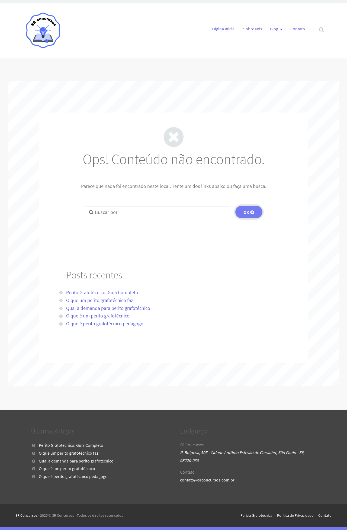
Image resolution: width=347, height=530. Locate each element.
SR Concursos (26, 515)
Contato (297, 28)
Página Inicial (224, 28)
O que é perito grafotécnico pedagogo (104, 323)
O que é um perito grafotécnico (98, 316)
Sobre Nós (252, 28)
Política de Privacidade (295, 515)
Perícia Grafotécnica (256, 515)
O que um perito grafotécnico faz (99, 300)
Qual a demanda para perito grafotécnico (108, 308)
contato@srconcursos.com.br (207, 480)
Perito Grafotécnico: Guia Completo (102, 292)
